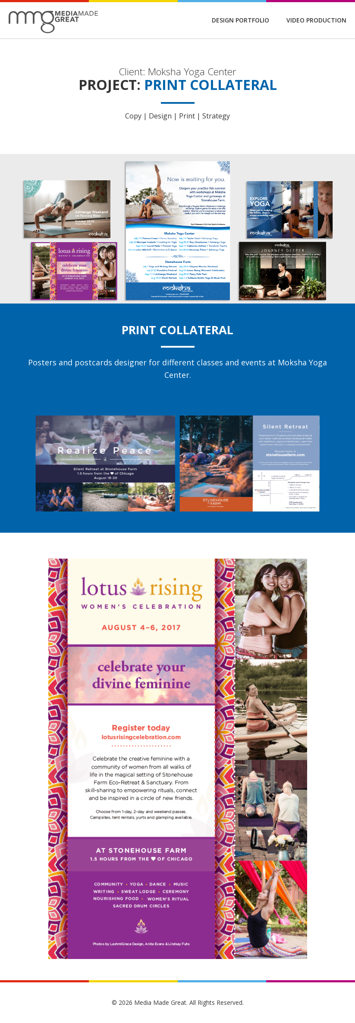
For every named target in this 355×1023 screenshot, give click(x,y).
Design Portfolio (240, 20)
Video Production (316, 20)
